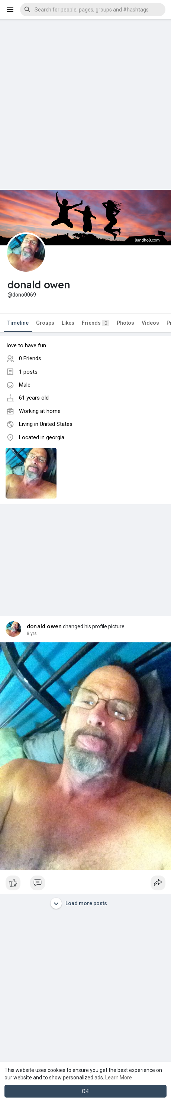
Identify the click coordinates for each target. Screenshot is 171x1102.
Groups (45, 323)
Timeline (18, 323)
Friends (95, 323)
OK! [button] (86, 1091)
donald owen (44, 626)
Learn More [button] (118, 1078)
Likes (68, 323)
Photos (125, 323)
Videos (150, 323)
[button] (92, 9)
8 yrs (32, 633)
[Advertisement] (85, 104)
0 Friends (30, 358)
